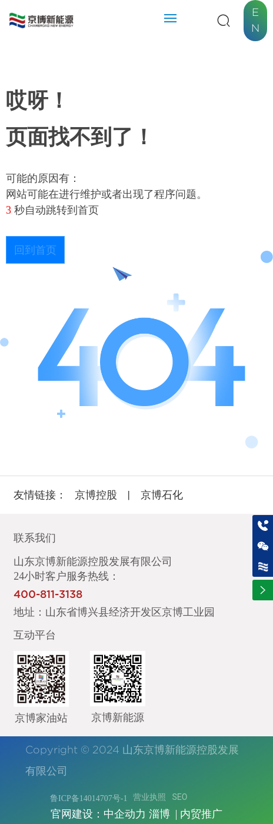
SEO (179, 797)
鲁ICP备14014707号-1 (88, 798)
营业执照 (149, 797)
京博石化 (162, 495)
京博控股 (96, 495)
